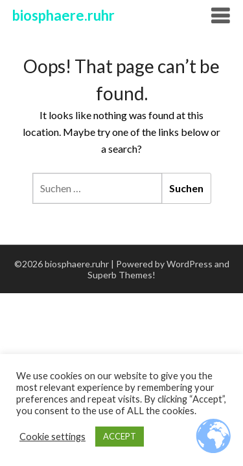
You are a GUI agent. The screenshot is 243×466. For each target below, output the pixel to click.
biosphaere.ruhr (63, 15)
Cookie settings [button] (52, 436)
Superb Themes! (121, 274)
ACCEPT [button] (119, 436)
